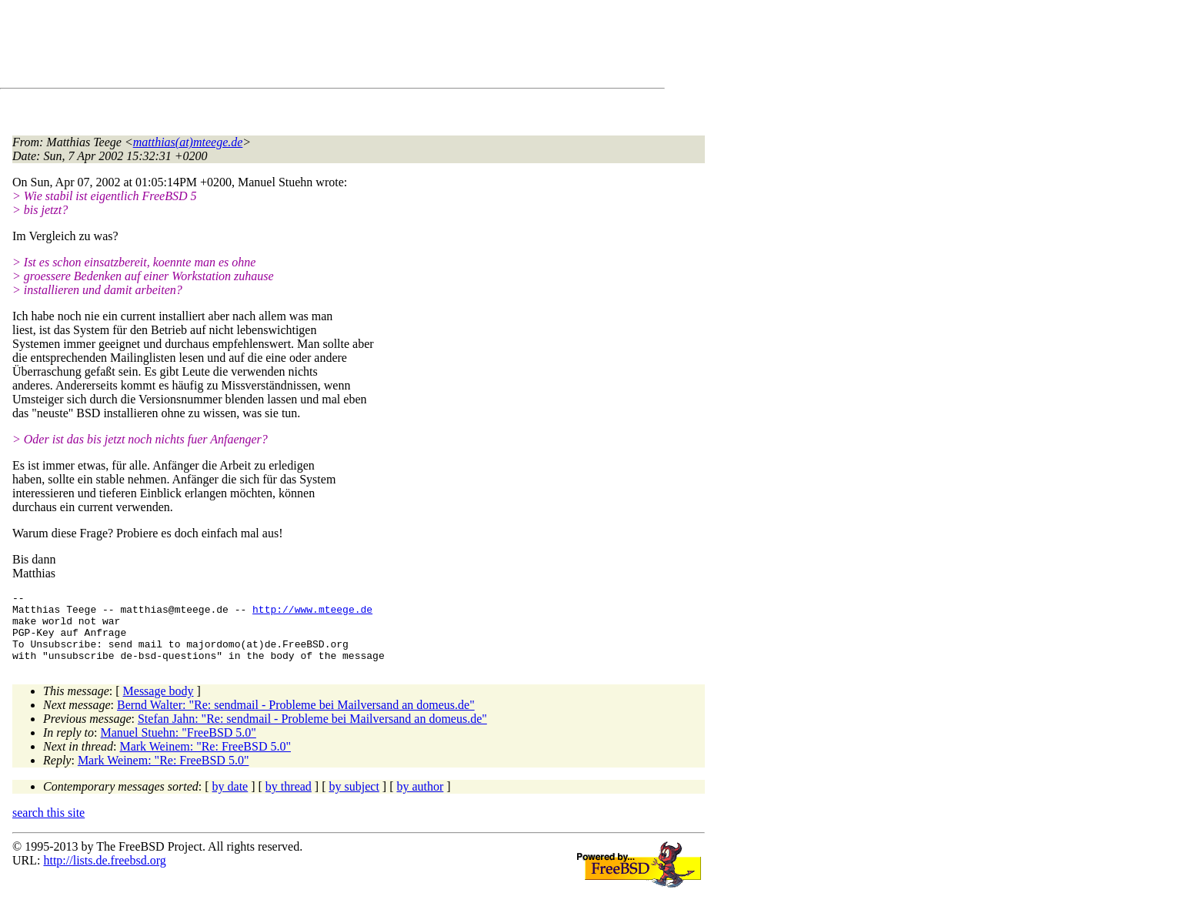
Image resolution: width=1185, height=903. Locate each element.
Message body (158, 704)
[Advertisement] (292, 47)
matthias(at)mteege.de (188, 142)
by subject (354, 800)
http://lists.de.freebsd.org (104, 874)
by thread (288, 800)
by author (419, 800)
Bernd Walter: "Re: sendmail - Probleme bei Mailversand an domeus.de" (296, 718)
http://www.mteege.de (312, 613)
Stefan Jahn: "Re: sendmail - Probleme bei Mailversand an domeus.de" (312, 732)
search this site (48, 826)
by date (230, 800)
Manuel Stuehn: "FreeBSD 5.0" (178, 746)
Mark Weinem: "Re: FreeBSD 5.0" (205, 760)
